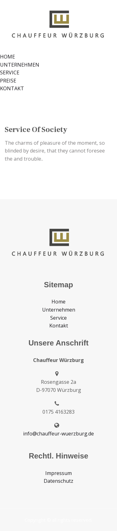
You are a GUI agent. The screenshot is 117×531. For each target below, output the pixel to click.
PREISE (8, 80)
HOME (7, 56)
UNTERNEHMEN (19, 64)
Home (58, 301)
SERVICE (9, 72)
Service (58, 317)
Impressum (58, 473)
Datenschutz (58, 480)
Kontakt (58, 325)
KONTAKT (12, 88)
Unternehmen (58, 309)
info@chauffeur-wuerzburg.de (58, 433)
